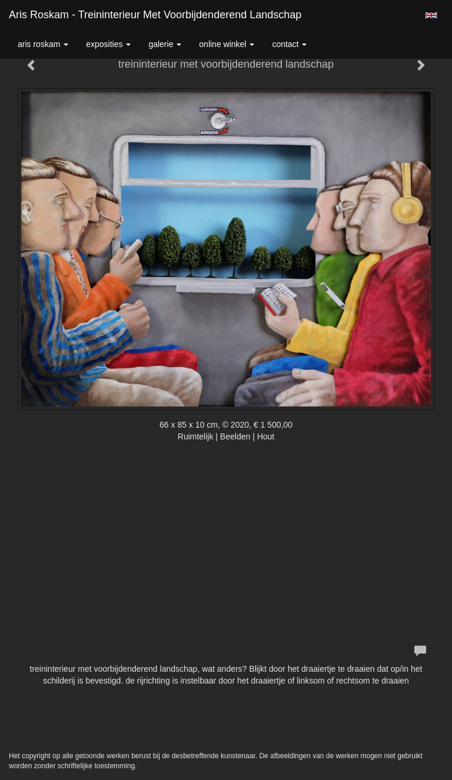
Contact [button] (289, 44)
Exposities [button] (108, 44)
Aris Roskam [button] (43, 44)
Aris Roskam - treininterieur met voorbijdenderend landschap (155, 15)
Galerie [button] (164, 44)
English (431, 15)
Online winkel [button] (226, 44)
